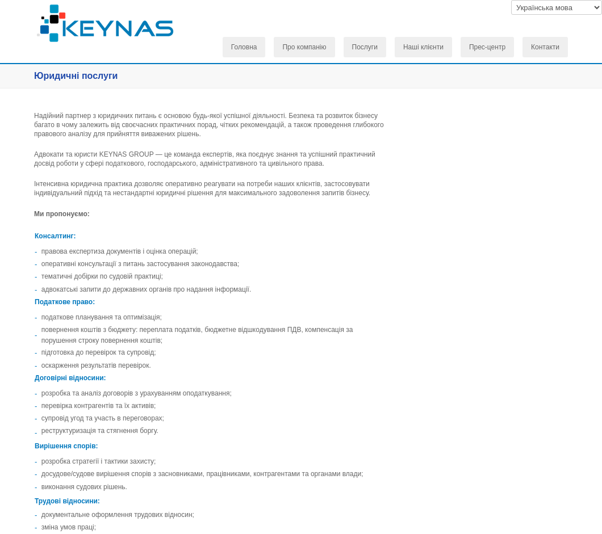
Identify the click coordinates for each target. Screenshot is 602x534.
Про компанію (304, 47)
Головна (244, 47)
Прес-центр (487, 47)
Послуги (365, 47)
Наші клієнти (423, 47)
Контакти (545, 47)
